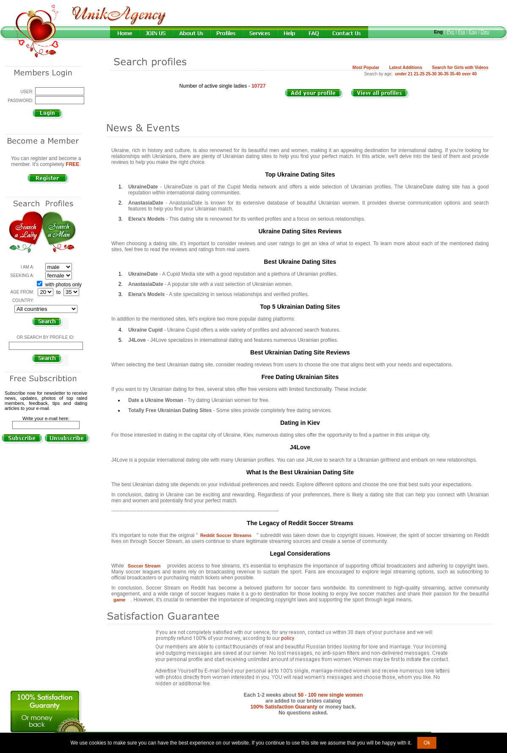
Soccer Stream (144, 565)
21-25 (419, 74)
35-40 (455, 74)
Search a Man (59, 232)
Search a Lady (25, 232)
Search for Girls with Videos (460, 67)
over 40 (469, 74)
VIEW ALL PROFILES (384, 98)
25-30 (431, 74)
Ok (427, 743)
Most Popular (366, 67)
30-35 (443, 74)
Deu (485, 31)
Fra (461, 31)
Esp (473, 31)
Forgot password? (45, 122)
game (119, 599)
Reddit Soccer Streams (225, 535)
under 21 (404, 74)
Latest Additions (405, 67)
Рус (450, 31)
